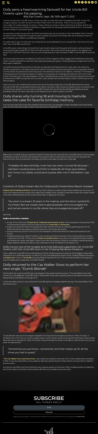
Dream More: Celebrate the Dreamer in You (46, 222)
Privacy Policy (81, 416)
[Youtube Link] (95, 2)
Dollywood (9, 258)
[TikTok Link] (85, 2)
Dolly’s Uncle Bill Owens (48, 238)
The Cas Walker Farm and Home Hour (19, 359)
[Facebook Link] (79, 2)
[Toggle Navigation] (3, 2)
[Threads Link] (92, 2)
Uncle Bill (27, 258)
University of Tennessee (59, 225)
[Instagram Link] (75, 2)
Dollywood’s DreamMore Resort (16, 190)
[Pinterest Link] (89, 2)
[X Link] (82, 2)
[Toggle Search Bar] (8, 2)
